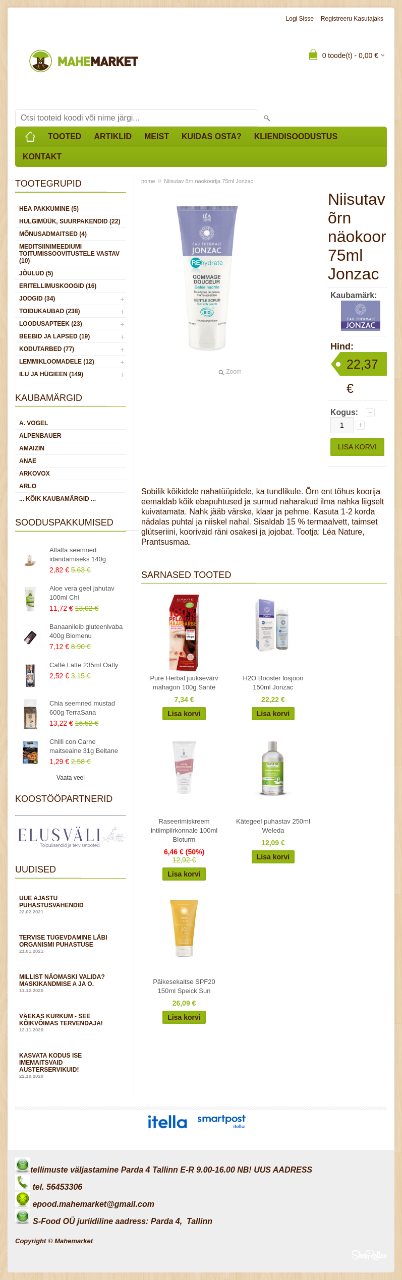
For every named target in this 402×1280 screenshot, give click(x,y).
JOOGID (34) (37, 298)
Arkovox (34, 473)
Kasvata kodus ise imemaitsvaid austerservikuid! (70, 1065)
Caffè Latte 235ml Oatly (83, 665)
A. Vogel (33, 423)
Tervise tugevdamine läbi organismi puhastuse (70, 944)
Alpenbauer (40, 435)
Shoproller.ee (369, 1255)
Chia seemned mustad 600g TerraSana (82, 708)
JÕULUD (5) (36, 273)
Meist (156, 136)
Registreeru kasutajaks (352, 18)
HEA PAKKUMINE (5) (49, 208)
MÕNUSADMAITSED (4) (53, 234)
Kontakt (42, 156)
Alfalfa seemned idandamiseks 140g (77, 554)
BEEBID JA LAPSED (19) (54, 336)
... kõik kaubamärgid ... (57, 498)
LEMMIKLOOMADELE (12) (56, 361)
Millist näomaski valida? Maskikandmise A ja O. (70, 983)
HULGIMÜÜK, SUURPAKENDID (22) (69, 221)
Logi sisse (300, 18)
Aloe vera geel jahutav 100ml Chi (81, 593)
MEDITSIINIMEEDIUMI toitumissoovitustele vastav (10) (69, 253)
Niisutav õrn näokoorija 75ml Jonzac (208, 181)
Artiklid (113, 136)
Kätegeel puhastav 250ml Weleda (273, 826)
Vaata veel (70, 777)
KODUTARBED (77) (46, 349)
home (148, 181)
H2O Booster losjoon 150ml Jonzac (273, 682)
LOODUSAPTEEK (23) (50, 323)
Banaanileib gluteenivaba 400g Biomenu (86, 631)
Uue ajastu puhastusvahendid (70, 904)
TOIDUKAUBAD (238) (49, 311)
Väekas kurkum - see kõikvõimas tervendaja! (70, 1022)
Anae (27, 460)
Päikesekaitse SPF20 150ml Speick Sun (184, 986)
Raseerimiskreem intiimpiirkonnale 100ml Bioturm (184, 830)
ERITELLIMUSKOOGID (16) (57, 285)
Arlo (27, 486)
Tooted (64, 136)
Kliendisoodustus (295, 136)
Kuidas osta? (212, 136)
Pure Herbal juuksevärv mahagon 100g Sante (184, 682)
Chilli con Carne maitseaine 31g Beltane (83, 746)
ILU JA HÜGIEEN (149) (51, 374)
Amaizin (31, 448)
